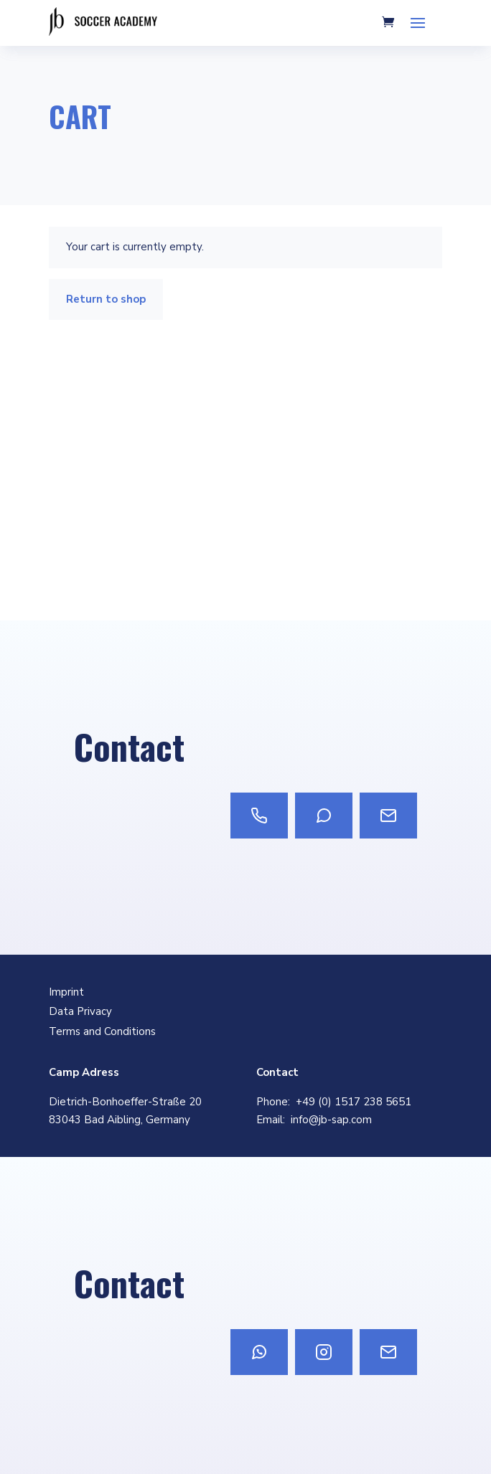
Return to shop (106, 299)
